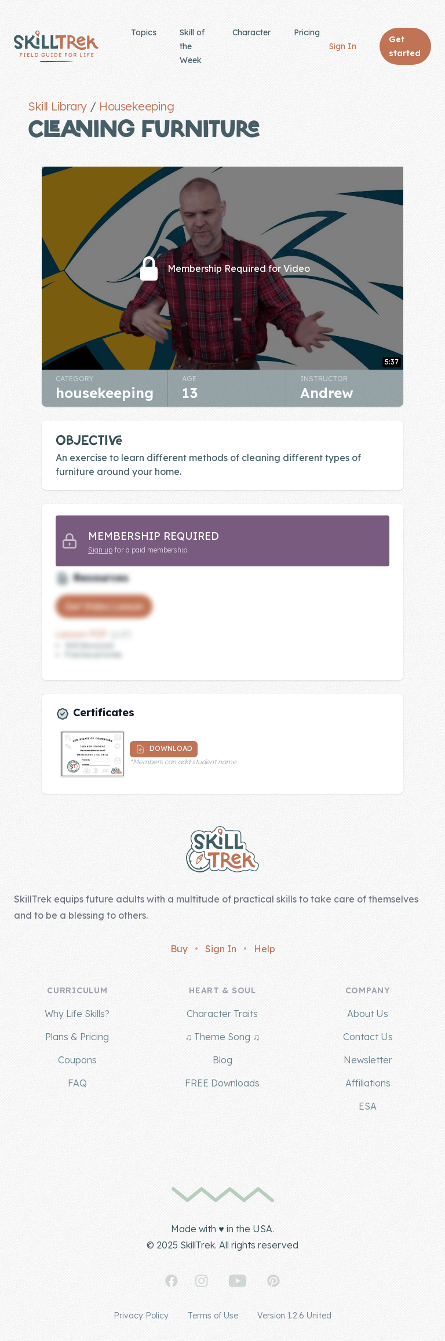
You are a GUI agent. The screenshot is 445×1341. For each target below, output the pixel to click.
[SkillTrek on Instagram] (202, 1281)
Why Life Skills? (77, 1013)
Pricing (307, 32)
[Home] (56, 46)
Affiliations (368, 1083)
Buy (179, 949)
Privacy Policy (141, 1315)
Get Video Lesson (104, 606)
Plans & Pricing (77, 1036)
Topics (143, 32)
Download (163, 749)
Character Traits (222, 1013)
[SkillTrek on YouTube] (237, 1281)
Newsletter (368, 1060)
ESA (368, 1106)
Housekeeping (136, 106)
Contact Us (368, 1036)
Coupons (77, 1060)
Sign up (100, 550)
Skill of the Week (192, 46)
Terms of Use (213, 1315)
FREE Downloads (222, 1083)
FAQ (77, 1083)
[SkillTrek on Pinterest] (273, 1281)
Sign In (342, 46)
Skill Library (57, 106)
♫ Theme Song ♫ (222, 1036)
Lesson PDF (82, 634)
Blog (222, 1060)
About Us (367, 1013)
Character (251, 32)
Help (264, 949)
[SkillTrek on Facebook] (171, 1281)
